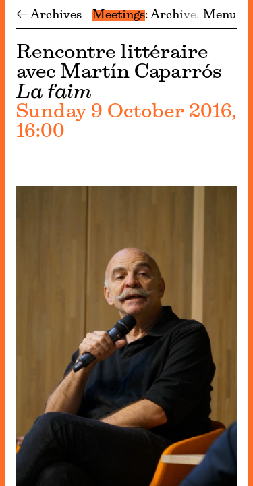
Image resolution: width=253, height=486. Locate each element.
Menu (220, 15)
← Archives (49, 15)
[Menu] (2, 243)
